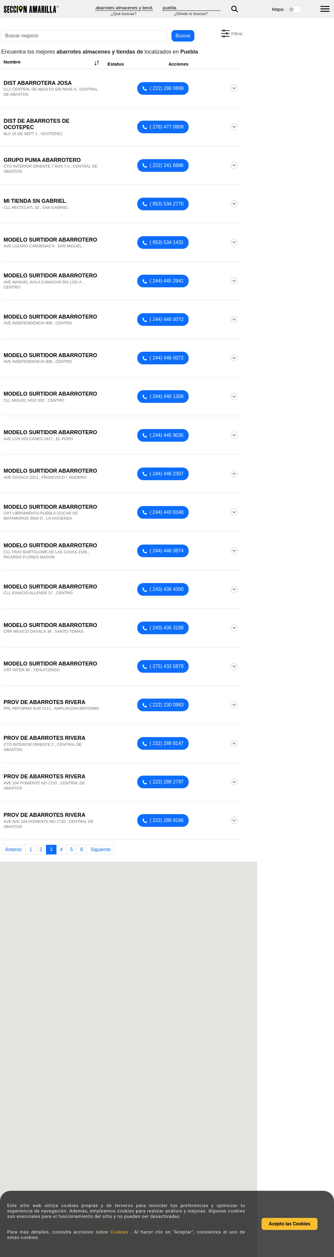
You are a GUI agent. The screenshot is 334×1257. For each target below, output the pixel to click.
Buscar (182, 35)
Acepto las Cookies (289, 1224)
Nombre (52, 62)
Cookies (120, 1232)
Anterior (13, 849)
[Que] (124, 8)
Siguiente (100, 849)
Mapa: (278, 9)
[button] (231, 33)
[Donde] (191, 8)
